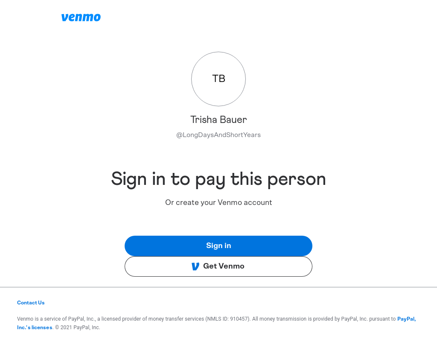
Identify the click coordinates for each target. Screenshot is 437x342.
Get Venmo (218, 266)
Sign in (218, 246)
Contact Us (31, 302)
